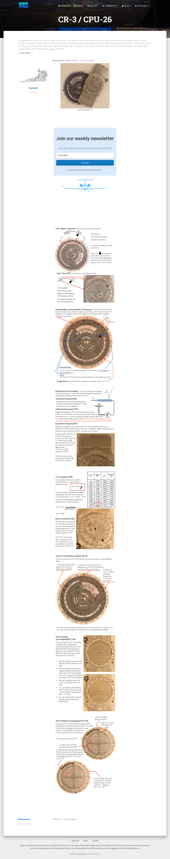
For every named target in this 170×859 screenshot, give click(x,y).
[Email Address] (85, 155)
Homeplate (64, 6)
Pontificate (141, 6)
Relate (126, 6)
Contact (95, 841)
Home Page (75, 841)
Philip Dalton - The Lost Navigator (82, 61)
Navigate (92, 6)
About (85, 841)
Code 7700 (91, 854)
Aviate (78, 6)
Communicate (110, 6)
